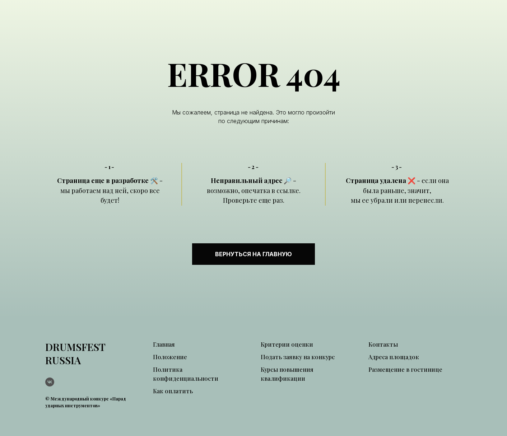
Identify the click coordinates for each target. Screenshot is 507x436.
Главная (164, 344)
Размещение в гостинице (405, 369)
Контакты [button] (383, 344)
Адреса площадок (393, 357)
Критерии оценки (287, 344)
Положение (170, 357)
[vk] (49, 382)
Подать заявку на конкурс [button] (298, 357)
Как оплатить (173, 391)
